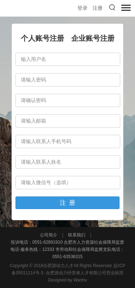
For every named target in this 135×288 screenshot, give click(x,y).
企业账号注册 (92, 38)
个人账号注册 (42, 38)
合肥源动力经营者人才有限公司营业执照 (84, 272)
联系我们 (77, 235)
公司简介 (49, 235)
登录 (82, 8)
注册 (98, 8)
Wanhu (80, 280)
